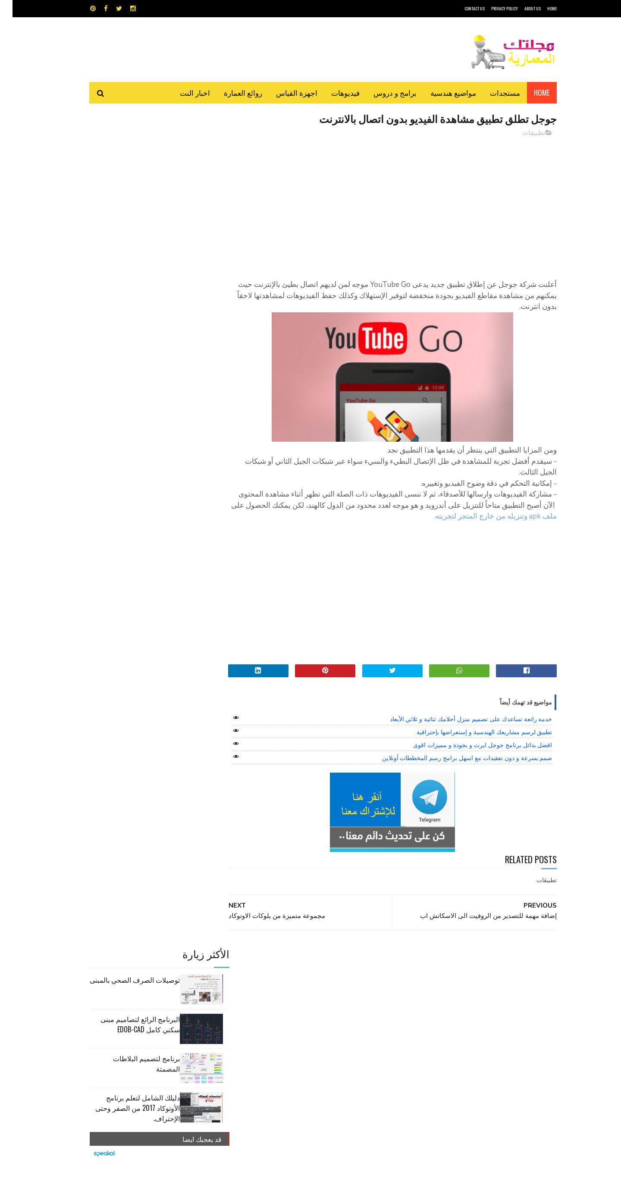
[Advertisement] (388, 205)
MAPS (352, 970)
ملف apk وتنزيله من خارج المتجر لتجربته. (468, 528)
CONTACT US (462, 8)
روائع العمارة (230, 92)
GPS (375, 970)
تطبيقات (521, 133)
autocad (296, 970)
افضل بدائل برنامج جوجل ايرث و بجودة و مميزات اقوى (470, 756)
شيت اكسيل (337, 1000)
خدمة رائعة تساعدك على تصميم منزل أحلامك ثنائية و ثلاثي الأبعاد (458, 730)
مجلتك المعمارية (495, 1168)
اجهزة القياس (284, 92)
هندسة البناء (328, 1015)
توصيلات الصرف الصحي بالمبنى (122, 153)
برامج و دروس (382, 92)
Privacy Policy (492, 8)
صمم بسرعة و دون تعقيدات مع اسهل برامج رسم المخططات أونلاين (455, 769)
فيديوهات (333, 92)
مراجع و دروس (277, 1000)
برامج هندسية (344, 985)
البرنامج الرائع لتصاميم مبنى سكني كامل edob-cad (127, 197)
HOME (539, 8)
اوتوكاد (374, 985)
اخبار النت (182, 92)
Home (529, 92)
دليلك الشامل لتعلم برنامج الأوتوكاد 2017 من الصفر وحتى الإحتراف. (125, 280)
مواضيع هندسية (441, 92)
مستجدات (492, 92)
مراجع (309, 1000)
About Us (520, 8)
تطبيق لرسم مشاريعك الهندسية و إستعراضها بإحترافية (471, 743)
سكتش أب (370, 1000)
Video (327, 970)
